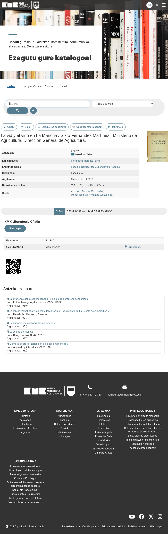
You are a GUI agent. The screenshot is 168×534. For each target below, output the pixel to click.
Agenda (25, 432)
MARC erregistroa (100, 211)
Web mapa (156, 526)
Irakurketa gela (103, 432)
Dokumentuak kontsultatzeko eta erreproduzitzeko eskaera (142, 430)
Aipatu (10, 126)
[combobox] (47, 103)
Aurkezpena (64, 415)
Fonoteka (103, 428)
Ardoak (75, 191)
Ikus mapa (15, 228)
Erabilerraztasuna (138, 526)
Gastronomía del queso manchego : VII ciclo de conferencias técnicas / (49, 298)
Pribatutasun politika (113, 526)
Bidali (28, 126)
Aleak (59, 211)
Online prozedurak (64, 424)
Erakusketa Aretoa (103, 448)
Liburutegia (103, 415)
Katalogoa (25, 419)
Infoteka (103, 424)
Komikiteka (103, 440)
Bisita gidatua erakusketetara (142, 439)
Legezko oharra (71, 526)
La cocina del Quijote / (22, 331)
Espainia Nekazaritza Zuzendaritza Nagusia (95, 166)
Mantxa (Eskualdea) (93, 191)
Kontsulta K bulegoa (142, 443)
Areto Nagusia (104, 444)
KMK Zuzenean (64, 432)
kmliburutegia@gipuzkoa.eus (124, 394)
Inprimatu (117, 126)
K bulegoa (64, 436)
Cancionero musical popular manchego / (32, 323)
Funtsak (25, 415)
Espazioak (64, 419)
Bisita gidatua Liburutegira (142, 435)
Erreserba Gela (103, 436)
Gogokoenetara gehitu (89, 126)
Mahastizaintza (79, 194)
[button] (149, 5)
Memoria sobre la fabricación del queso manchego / (39, 343)
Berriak (64, 428)
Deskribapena (76, 211)
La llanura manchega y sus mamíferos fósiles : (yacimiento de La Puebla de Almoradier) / (59, 310)
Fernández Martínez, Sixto (85, 160)
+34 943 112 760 (92, 394)
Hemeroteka (104, 419)
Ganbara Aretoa (103, 452)
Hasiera (11, 86)
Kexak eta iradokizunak (143, 447)
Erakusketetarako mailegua (25, 466)
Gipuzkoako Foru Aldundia (29, 526)
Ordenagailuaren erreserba (143, 419)
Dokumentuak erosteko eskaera (142, 424)
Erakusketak (25, 424)
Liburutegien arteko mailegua (142, 415)
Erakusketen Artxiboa (25, 428)
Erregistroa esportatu (54, 126)
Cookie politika (90, 526)
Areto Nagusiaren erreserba (25, 474)
